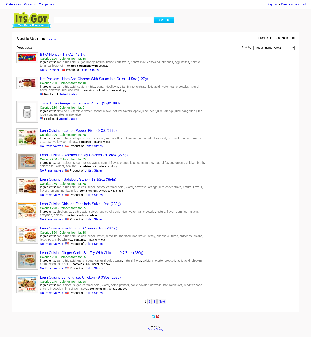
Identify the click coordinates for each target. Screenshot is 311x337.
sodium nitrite (86, 86)
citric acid (69, 62)
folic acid (154, 86)
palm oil (196, 62)
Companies (46, 4)
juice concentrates (52, 114)
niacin (194, 211)
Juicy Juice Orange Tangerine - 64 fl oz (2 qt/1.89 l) (80, 103)
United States (90, 70)
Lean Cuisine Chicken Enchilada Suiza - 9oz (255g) (80, 204)
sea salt (71, 166)
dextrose (54, 90)
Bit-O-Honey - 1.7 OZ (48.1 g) (63, 54)
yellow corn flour (64, 141)
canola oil (153, 62)
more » (52, 39)
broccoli (170, 260)
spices (90, 138)
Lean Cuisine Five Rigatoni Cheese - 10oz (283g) (78, 228)
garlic (80, 138)
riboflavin (112, 86)
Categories (13, 4)
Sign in (272, 4)
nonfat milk (138, 62)
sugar (81, 62)
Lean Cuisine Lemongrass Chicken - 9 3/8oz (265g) (80, 277)
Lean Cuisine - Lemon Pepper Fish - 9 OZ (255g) (78, 130)
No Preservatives (51, 146)
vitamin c (77, 111)
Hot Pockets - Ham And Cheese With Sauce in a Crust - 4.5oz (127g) (94, 79)
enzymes (46, 215)
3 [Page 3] (154, 301)
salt (59, 62)
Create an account (293, 4)
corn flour (182, 211)
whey (151, 236)
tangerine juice (192, 111)
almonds (167, 62)
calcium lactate (153, 260)
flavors (44, 190)
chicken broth (195, 162)
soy (83, 288)
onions (179, 162)
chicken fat (47, 166)
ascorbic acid (102, 111)
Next (162, 301)
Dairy (43, 70)
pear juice (156, 111)
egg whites (182, 62)
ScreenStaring (155, 329)
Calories (48, 58)
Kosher (54, 70)
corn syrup (122, 62)
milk (57, 239)
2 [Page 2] (149, 301)
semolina (112, 236)
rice (170, 138)
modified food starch (132, 236)
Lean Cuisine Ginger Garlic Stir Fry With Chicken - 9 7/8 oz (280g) (91, 253)
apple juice (140, 111)
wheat (60, 166)
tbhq (43, 65)
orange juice (172, 111)
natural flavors (122, 111)
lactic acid (46, 239)
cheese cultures (167, 236)
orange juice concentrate (136, 162)
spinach (74, 288)
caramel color (115, 187)
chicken (62, 211)
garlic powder (179, 86)
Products (30, 4)
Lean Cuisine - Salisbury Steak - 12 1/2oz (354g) (78, 179)
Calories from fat (72, 58)
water (165, 86)
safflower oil (55, 65)
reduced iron (70, 90)
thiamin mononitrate (133, 86)
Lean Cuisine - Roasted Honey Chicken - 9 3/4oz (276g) (84, 155)
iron (108, 138)
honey (90, 62)
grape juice (73, 114)
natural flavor (104, 62)
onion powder (192, 138)
